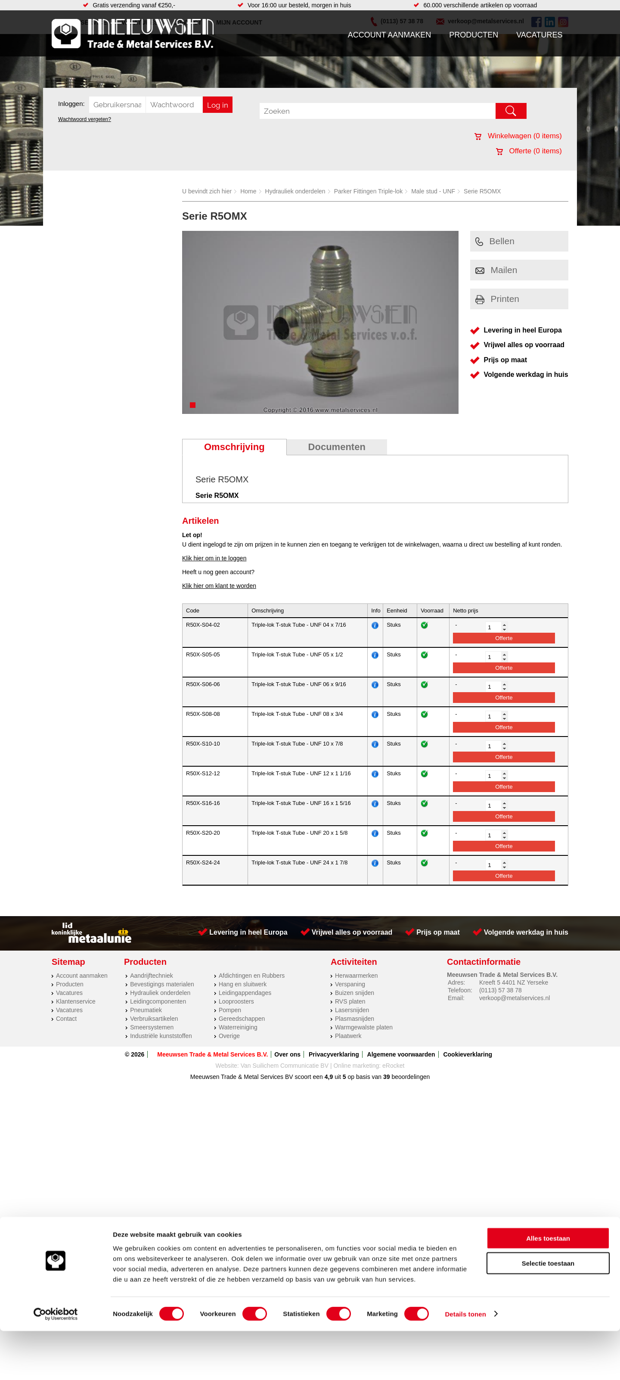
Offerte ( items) (529, 151)
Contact (66, 1018)
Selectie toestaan (548, 1312)
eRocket (393, 1065)
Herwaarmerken (356, 975)
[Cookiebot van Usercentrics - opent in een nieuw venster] (55, 1363)
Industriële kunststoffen (161, 1035)
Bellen (495, 241)
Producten (473, 35)
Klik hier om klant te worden (219, 585)
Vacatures (539, 35)
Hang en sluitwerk (243, 984)
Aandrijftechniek (151, 975)
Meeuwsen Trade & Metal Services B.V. (212, 1054)
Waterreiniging (238, 1027)
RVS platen (350, 1001)
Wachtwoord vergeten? (84, 119)
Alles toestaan (548, 1287)
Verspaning (350, 984)
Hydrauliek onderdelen (295, 191)
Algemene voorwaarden (401, 1054)
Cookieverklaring (467, 1054)
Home (248, 191)
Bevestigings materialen (162, 984)
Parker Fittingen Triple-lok (368, 191)
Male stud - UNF (433, 191)
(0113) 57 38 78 (500, 990)
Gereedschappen (242, 1018)
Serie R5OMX (482, 191)
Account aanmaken (389, 35)
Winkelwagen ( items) (518, 136)
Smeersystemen (152, 1027)
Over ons (287, 1054)
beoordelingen (410, 1076)
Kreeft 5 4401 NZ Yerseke (513, 982)
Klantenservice (76, 1001)
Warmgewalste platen (364, 1027)
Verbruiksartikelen (154, 1018)
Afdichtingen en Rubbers (252, 975)
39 (386, 1076)
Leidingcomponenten (158, 1001)
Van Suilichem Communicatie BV (285, 1065)
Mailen (496, 270)
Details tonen (465, 1363)
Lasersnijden (352, 1010)
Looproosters (236, 1001)
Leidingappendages (245, 992)
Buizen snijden (354, 992)
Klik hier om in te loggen (214, 558)
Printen (497, 299)
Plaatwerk (348, 1035)
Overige (229, 1035)
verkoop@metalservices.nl (514, 998)
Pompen (230, 1010)
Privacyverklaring (334, 1054)
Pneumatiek (146, 1010)
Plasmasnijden (354, 1018)
